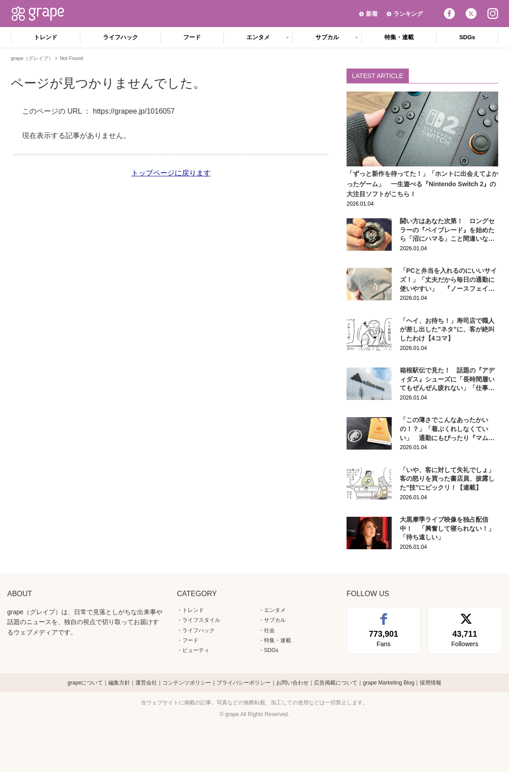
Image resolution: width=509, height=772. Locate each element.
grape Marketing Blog (388, 683)
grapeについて (85, 683)
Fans (383, 638)
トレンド (45, 37)
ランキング (408, 13)
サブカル (327, 37)
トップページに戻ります (171, 173)
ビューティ (195, 650)
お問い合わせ (292, 683)
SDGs (467, 37)
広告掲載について (335, 683)
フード (192, 37)
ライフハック (120, 37)
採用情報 (430, 683)
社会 (269, 630)
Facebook (449, 13)
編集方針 (119, 683)
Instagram (492, 13)
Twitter (471, 13)
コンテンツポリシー (186, 683)
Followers (464, 638)
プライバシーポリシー (244, 683)
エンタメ (258, 37)
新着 (372, 13)
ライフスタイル (201, 620)
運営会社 (146, 683)
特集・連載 (399, 37)
